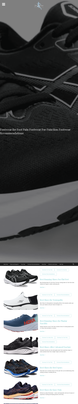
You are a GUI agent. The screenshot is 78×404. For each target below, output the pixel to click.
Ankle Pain (6, 264)
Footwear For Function (62, 269)
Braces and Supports (14, 264)
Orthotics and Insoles (52, 264)
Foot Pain (23, 264)
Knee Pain (44, 264)
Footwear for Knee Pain (47, 384)
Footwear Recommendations (33, 264)
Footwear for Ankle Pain (47, 337)
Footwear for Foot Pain (47, 269)
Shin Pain (61, 264)
